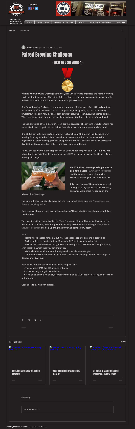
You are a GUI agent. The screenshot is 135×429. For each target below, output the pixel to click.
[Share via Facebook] (23, 320)
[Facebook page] (29, 8)
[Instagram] (32, 8)
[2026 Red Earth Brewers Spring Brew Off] (27, 356)
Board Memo (24, 30)
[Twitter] (36, 8)
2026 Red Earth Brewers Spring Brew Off (26, 372)
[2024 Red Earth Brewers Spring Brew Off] (68, 356)
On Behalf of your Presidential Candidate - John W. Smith (106, 372)
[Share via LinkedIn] (35, 320)
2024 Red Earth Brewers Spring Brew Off (66, 372)
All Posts (12, 30)
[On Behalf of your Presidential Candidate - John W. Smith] (108, 356)
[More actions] (112, 47)
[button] (123, 30)
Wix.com (43, 427)
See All (123, 341)
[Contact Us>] (32, 4)
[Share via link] (41, 320)
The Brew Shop (16, 23)
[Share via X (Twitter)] (29, 320)
